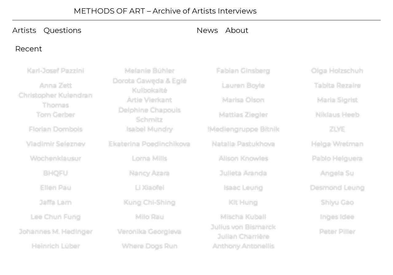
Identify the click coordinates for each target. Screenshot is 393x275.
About (236, 30)
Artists (24, 30)
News (207, 30)
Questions (62, 30)
